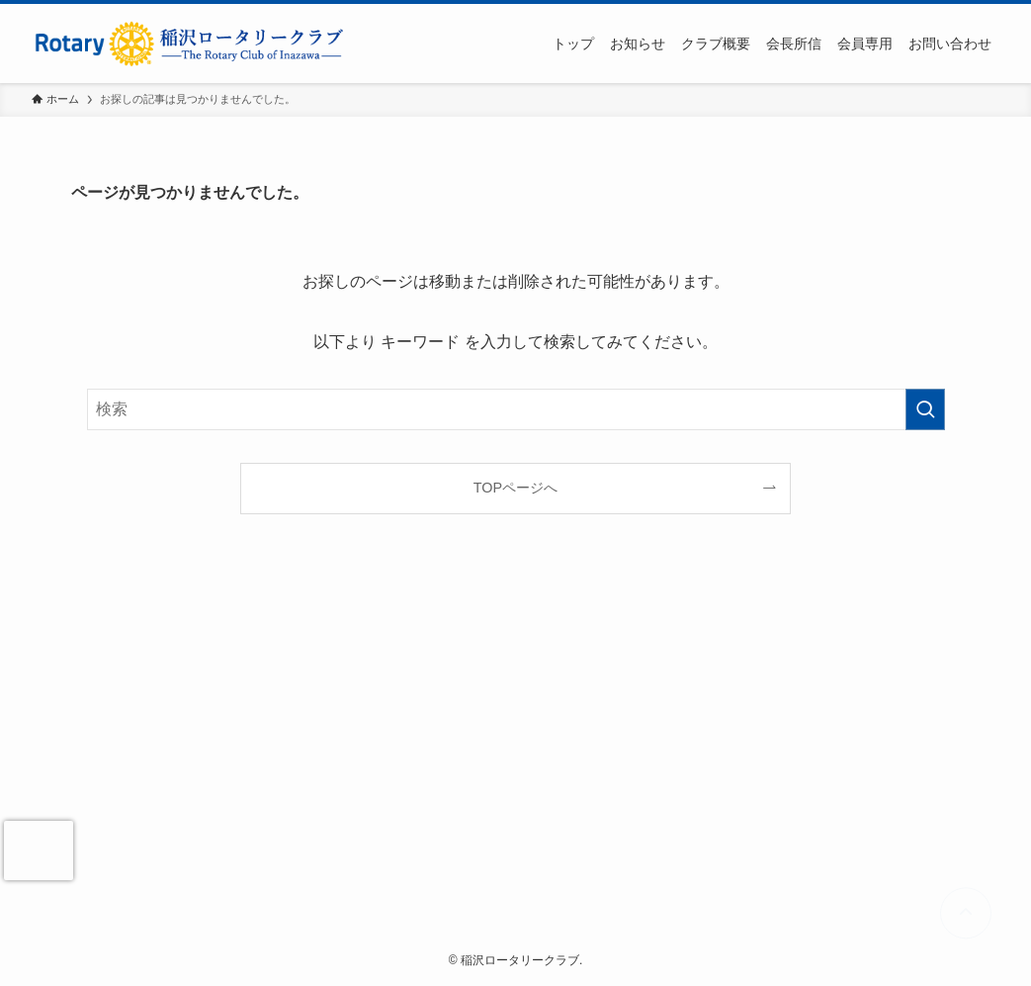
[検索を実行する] (925, 409)
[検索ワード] (516, 409)
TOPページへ (515, 487)
